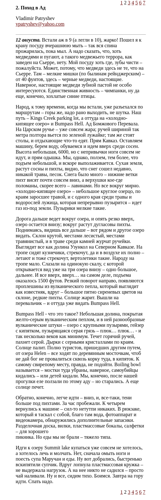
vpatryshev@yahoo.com (40, 24)
